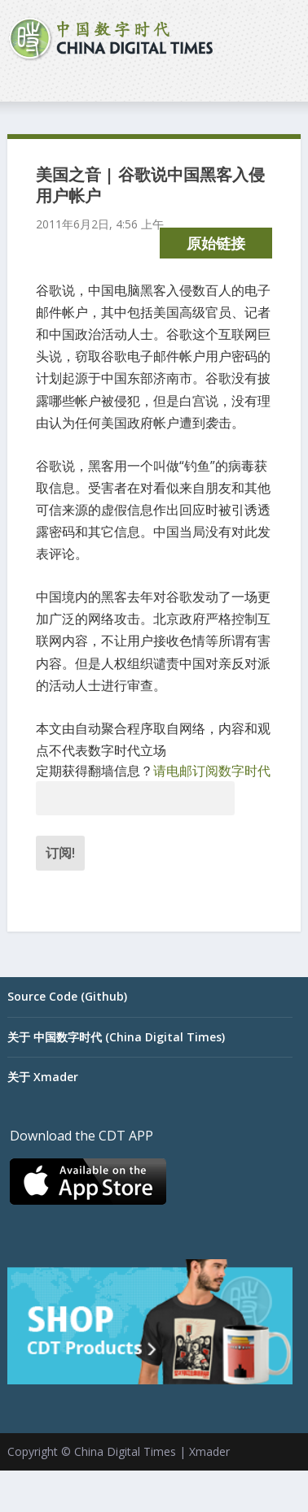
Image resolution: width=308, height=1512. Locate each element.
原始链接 (216, 243)
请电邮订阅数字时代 (212, 771)
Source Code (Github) (67, 996)
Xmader (209, 1451)
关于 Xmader (42, 1076)
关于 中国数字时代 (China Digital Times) (116, 1037)
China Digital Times (125, 1451)
